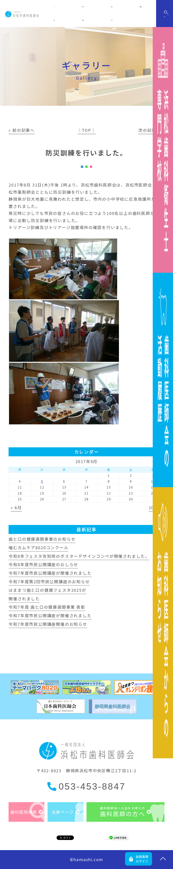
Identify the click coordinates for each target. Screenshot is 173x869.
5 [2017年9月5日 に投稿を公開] (42, 481)
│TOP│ (86, 130)
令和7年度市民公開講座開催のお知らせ (48, 624)
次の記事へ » (151, 130)
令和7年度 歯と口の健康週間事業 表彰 (47, 607)
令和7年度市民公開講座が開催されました (50, 573)
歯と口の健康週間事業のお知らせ (42, 539)
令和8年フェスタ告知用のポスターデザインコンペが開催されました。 (79, 556)
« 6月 (16, 507)
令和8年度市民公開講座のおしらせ (43, 564)
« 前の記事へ (22, 130)
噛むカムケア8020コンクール (38, 547)
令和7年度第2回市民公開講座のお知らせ (49, 581)
